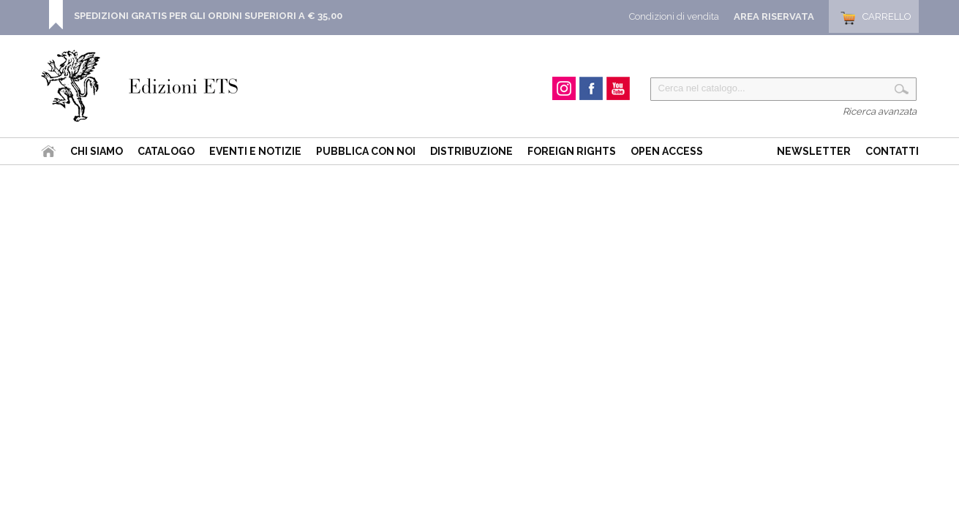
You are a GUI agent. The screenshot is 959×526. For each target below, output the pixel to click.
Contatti (892, 151)
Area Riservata (774, 16)
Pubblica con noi (365, 151)
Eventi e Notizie (255, 151)
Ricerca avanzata (880, 111)
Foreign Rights (571, 151)
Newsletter (814, 151)
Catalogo (166, 151)
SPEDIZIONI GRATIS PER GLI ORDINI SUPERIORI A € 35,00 (208, 15)
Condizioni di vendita (674, 16)
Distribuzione (471, 151)
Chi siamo (96, 151)
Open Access (667, 151)
